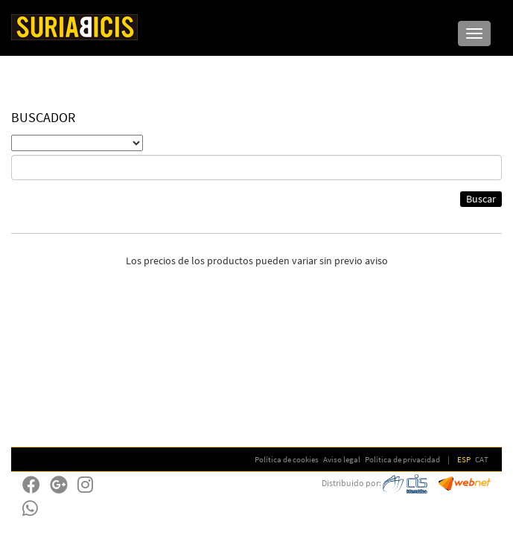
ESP (464, 459)
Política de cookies (287, 459)
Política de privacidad (402, 459)
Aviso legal (341, 459)
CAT (481, 459)
